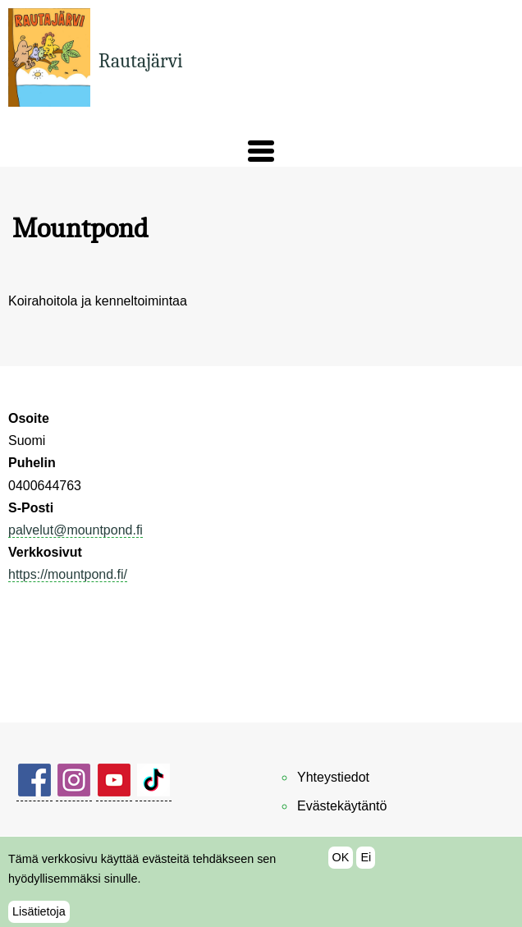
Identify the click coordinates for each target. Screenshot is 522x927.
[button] (261, 151)
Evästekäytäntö (342, 806)
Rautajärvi (140, 60)
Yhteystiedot (333, 777)
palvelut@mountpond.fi (75, 530)
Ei (365, 865)
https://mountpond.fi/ (67, 574)
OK (341, 865)
